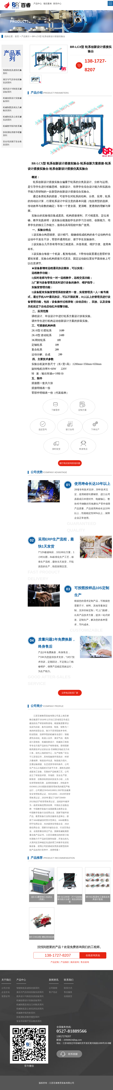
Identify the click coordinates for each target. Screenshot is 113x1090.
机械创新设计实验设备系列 (12, 99)
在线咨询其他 (93, 955)
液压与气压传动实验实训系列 (12, 81)
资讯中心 (57, 3)
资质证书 (5, 996)
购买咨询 (75, 962)
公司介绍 (5, 988)
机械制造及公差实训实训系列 (12, 118)
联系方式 (68, 988)
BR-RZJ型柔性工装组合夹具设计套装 (98, 898)
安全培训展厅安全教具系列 (12, 143)
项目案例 (47, 3)
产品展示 (25, 36)
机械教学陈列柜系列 (12, 126)
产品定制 (55, 962)
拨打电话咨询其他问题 (69, 463)
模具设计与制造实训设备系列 (12, 90)
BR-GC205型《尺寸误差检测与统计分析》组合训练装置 (69, 899)
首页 (17, 36)
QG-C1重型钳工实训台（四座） (41, 898)
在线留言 (68, 996)
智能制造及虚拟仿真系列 (12, 71)
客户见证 (53, 992)
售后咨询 (85, 962)
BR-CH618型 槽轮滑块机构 (41, 937)
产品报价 (65, 962)
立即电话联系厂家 (70, 693)
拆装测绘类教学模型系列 (12, 133)
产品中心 (38, 3)
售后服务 (68, 992)
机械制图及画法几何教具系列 (12, 109)
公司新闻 (53, 988)
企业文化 (5, 992)
